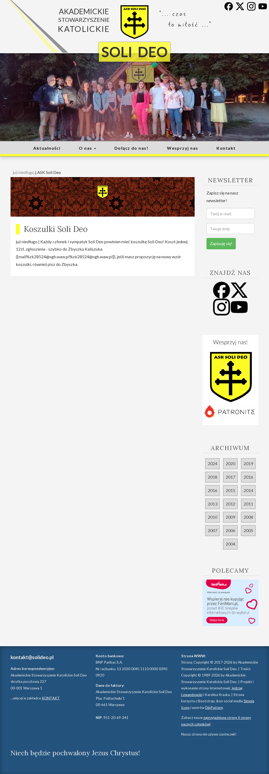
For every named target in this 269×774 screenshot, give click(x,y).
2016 (248, 476)
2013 (212, 503)
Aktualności (46, 147)
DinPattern (214, 707)
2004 (230, 543)
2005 (248, 530)
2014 (248, 490)
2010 (212, 516)
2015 (230, 490)
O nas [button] (87, 147)
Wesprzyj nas (182, 147)
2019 (248, 463)
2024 (212, 463)
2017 (230, 476)
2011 (248, 503)
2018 (212, 476)
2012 (230, 503)
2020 (230, 463)
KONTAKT (51, 698)
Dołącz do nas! (131, 147)
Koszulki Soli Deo (56, 229)
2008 (248, 516)
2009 (230, 516)
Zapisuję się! (221, 243)
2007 (212, 530)
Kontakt (226, 147)
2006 (230, 530)
